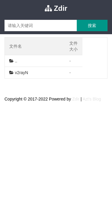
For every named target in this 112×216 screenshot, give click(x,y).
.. (13, 60)
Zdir (56, 8)
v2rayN (18, 72)
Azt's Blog (91, 99)
